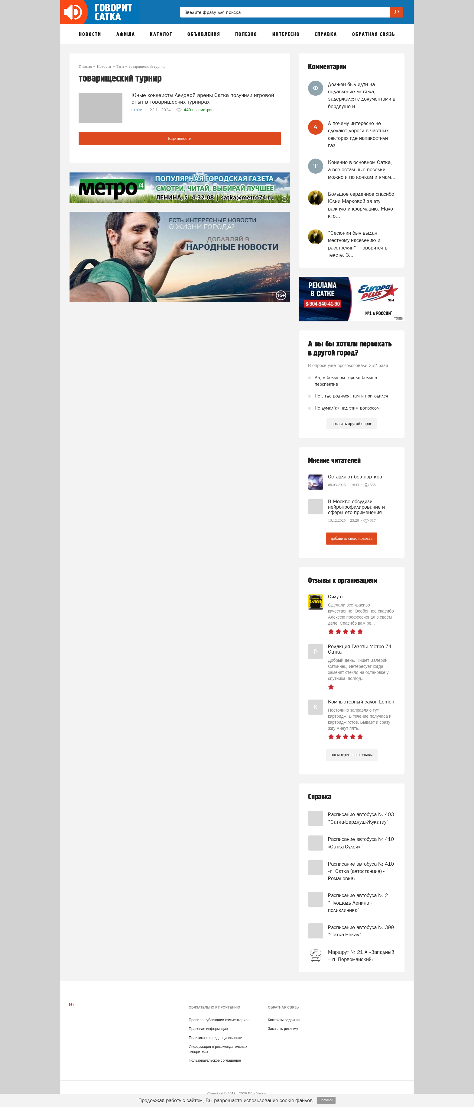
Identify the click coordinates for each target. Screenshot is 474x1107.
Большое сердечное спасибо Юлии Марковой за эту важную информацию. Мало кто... (361, 205)
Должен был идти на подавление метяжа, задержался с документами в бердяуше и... (361, 95)
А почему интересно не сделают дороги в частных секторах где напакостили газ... (358, 134)
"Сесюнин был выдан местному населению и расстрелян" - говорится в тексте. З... (358, 244)
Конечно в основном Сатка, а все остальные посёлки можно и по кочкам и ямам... (361, 169)
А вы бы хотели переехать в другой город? (350, 349)
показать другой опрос (351, 423)
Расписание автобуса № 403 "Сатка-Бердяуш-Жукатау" (361, 818)
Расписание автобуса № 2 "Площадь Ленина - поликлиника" (358, 902)
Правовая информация (208, 1029)
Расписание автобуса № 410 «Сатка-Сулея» (361, 842)
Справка (319, 797)
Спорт (138, 109)
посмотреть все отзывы (352, 754)
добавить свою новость (351, 538)
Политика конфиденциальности (215, 1038)
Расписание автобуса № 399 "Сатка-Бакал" (361, 931)
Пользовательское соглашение (215, 1060)
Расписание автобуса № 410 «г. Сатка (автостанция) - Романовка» (361, 871)
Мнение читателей (334, 460)
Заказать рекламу (283, 1029)
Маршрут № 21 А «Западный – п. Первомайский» (361, 955)
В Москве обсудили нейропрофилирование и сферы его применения (356, 507)
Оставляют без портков (355, 476)
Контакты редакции (284, 1020)
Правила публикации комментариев (219, 1020)
